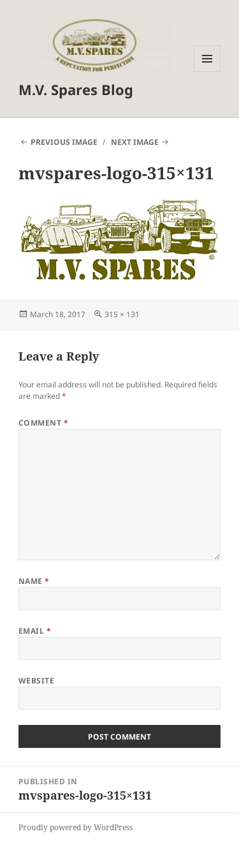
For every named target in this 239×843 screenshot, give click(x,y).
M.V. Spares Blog (75, 89)
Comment (43, 422)
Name (34, 581)
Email (34, 630)
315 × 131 (122, 314)
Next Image (135, 142)
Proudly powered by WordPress (75, 827)
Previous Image (64, 142)
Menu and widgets (207, 71)
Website (36, 680)
